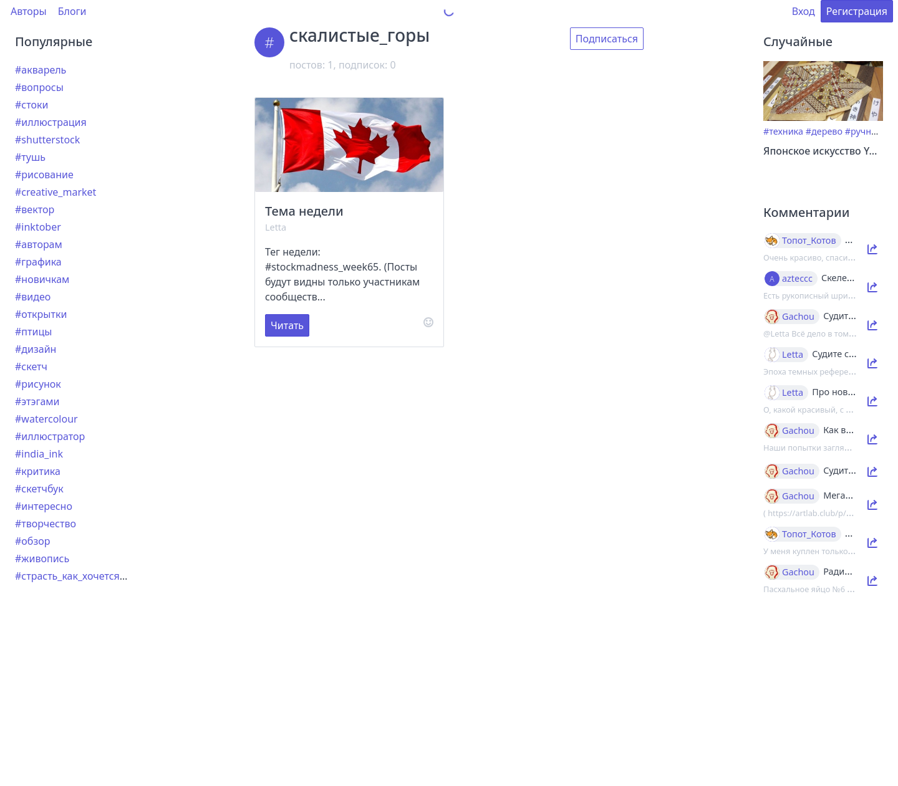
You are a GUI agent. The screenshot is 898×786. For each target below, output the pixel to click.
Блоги (72, 11)
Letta (275, 227)
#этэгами (37, 401)
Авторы (29, 11)
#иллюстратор (50, 436)
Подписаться (607, 39)
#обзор (32, 541)
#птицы (33, 331)
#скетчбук (39, 489)
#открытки (41, 314)
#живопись (42, 558)
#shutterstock (47, 139)
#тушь (30, 157)
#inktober (38, 227)
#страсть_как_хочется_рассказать (95, 576)
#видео (33, 297)
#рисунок (38, 384)
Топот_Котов (809, 241)
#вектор (34, 209)
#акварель (40, 70)
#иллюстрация (51, 122)
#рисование (44, 174)
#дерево (824, 131)
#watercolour (46, 419)
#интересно (43, 506)
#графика (38, 262)
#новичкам (42, 279)
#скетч (31, 366)
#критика (37, 471)
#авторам (38, 244)
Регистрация (856, 11)
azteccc (797, 279)
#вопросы (39, 87)
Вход (803, 11)
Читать (287, 325)
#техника (783, 131)
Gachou (798, 317)
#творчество (45, 523)
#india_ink (39, 454)
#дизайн (35, 349)
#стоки (31, 105)
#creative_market (55, 192)
